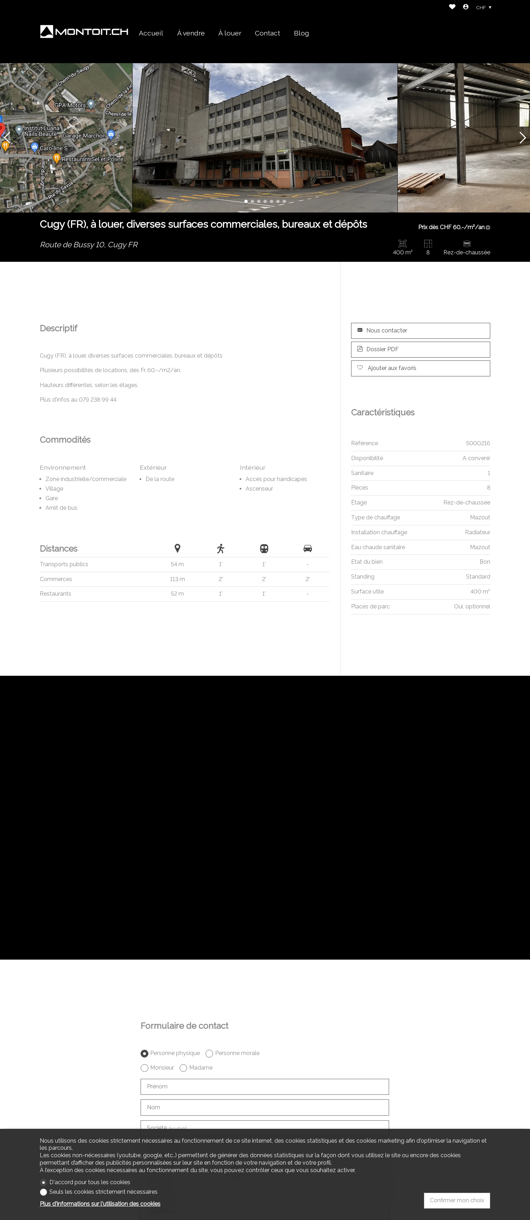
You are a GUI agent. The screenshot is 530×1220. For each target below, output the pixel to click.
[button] (7, 138)
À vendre (191, 33)
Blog (301, 33)
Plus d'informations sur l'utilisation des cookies (100, 1203)
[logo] (84, 31)
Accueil (151, 33)
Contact (267, 33)
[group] (265, 138)
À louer (229, 33)
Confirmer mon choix (457, 1200)
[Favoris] (452, 8)
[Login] (466, 8)
